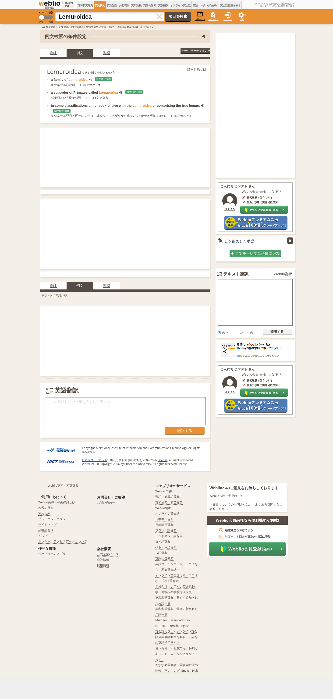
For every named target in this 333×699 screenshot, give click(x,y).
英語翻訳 (163, 5)
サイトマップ (47, 524)
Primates (80, 92)
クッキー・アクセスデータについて (62, 541)
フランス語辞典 (166, 530)
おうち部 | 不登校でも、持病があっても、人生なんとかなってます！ (176, 653)
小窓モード (200, 16)
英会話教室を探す (230, 5)
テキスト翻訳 (235, 274)
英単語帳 (136, 5)
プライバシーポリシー (53, 519)
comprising (166, 105)
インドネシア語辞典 (169, 536)
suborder (61, 92)
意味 (53, 52)
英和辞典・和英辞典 (69, 27)
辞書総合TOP (47, 530)
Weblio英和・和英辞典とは (56, 502)
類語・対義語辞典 (167, 497)
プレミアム (213, 19)
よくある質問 (264, 504)
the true (182, 105)
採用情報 (103, 565)
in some (57, 105)
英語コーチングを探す (205, 5)
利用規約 (44, 513)
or (154, 105)
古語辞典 (161, 553)
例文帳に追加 (103, 79)
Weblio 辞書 (49, 27)
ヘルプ (42, 536)
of (66, 80)
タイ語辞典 (162, 541)
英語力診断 (149, 5)
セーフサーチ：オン (196, 51)
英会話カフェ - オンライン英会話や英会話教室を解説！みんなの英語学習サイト (176, 637)
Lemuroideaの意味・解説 (99, 27)
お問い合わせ (106, 502)
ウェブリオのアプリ (52, 554)
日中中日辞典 (164, 519)
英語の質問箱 (164, 558)
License (162, 460)
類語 (106, 52)
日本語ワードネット (94, 460)
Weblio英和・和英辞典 (63, 485)
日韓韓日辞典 (164, 525)
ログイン (227, 19)
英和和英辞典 (85, 5)
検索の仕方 (45, 508)
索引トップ (48, 295)
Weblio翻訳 (283, 274)
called (93, 92)
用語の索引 (62, 295)
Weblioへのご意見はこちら (228, 496)
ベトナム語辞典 (166, 547)
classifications (76, 105)
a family (57, 80)
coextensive (108, 105)
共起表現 (124, 5)
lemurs (194, 105)
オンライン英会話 (180, 5)
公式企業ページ (107, 554)
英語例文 (100, 5)
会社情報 (103, 560)
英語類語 (112, 5)
